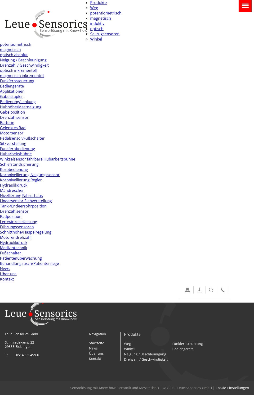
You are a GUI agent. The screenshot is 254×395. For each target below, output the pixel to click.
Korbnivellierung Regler (21, 180)
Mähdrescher (12, 190)
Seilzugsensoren (105, 34)
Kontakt (7, 279)
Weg (94, 7)
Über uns (8, 273)
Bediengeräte (12, 86)
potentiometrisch (105, 13)
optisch (96, 28)
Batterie (7, 122)
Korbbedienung (14, 169)
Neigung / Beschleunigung (23, 60)
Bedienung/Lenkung (18, 101)
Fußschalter (10, 253)
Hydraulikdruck (13, 185)
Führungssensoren (17, 227)
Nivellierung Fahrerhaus (21, 195)
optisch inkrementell (18, 70)
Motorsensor (11, 133)
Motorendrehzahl (15, 237)
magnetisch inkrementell (22, 75)
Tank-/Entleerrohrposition (23, 206)
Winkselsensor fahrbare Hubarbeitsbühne (37, 159)
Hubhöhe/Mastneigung (20, 107)
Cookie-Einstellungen (232, 388)
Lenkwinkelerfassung (18, 221)
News (5, 268)
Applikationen (12, 91)
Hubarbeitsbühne (16, 153)
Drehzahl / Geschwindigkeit (24, 65)
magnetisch (100, 18)
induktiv (97, 23)
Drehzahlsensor (14, 117)
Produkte (98, 2)
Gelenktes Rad (13, 127)
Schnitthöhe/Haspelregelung (25, 232)
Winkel (96, 39)
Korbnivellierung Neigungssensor (30, 174)
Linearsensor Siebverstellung (26, 200)
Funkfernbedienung (17, 148)
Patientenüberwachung (21, 258)
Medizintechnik (13, 247)
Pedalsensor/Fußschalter (22, 138)
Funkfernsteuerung (17, 80)
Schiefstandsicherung (19, 164)
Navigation (245, 6)
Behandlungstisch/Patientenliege (29, 263)
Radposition (11, 216)
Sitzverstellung (13, 143)
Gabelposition (12, 112)
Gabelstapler (11, 96)
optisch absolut (14, 54)
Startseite (96, 343)
